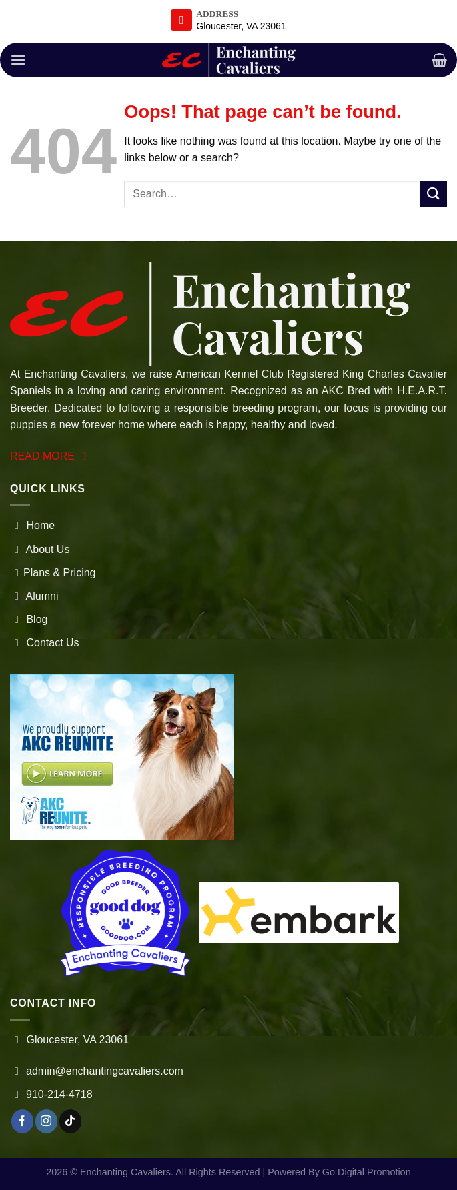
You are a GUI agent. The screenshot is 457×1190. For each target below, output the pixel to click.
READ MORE (50, 456)
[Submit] (433, 194)
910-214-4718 (59, 1094)
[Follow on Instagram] (46, 1121)
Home (32, 525)
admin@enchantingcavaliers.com (104, 1071)
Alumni (34, 596)
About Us (39, 549)
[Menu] (18, 59)
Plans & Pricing (53, 572)
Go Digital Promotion (366, 1172)
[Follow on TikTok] (70, 1121)
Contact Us (44, 642)
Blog (28, 619)
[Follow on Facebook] (22, 1121)
